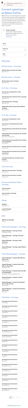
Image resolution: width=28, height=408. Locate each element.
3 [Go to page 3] (17, 397)
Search (4, 43)
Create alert (9, 36)
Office (4, 54)
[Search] (14, 45)
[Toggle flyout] (25, 50)
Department (5, 48)
